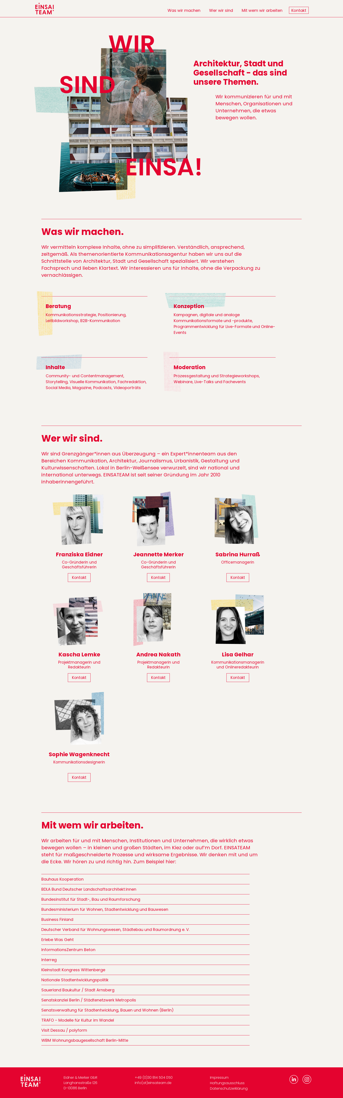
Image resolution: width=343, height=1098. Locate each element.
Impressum (219, 1077)
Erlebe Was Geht (57, 939)
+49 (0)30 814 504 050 (154, 1077)
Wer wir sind (221, 10)
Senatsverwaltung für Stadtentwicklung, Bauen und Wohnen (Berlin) (107, 1010)
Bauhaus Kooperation (62, 879)
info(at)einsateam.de (153, 1082)
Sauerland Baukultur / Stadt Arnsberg (77, 990)
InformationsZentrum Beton (68, 949)
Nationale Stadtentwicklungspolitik (74, 980)
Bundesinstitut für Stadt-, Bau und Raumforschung (90, 899)
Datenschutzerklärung (229, 1088)
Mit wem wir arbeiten (262, 10)
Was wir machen (184, 10)
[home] (44, 8)
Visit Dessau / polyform (64, 1030)
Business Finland (57, 919)
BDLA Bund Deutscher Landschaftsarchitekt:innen (88, 889)
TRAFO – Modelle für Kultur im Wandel (77, 1020)
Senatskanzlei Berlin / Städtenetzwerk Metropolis (88, 1000)
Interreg (49, 959)
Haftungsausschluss (227, 1083)
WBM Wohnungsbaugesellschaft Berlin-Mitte (84, 1040)
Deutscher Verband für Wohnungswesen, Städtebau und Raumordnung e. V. (115, 929)
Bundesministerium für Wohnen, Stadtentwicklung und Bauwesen (104, 909)
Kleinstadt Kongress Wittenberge (73, 970)
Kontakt (298, 10)
